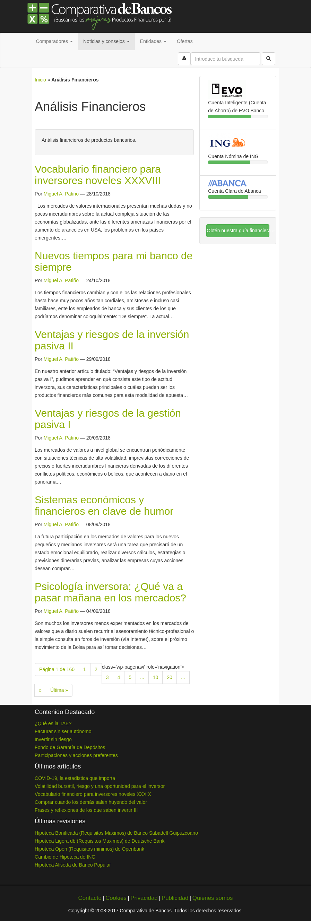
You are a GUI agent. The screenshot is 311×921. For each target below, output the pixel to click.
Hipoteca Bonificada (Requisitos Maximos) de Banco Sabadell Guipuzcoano (116, 833)
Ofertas (185, 41)
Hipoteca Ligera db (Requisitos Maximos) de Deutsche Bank (99, 841)
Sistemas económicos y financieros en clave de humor (104, 505)
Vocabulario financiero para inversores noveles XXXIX (93, 794)
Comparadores (54, 41)
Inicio (40, 79)
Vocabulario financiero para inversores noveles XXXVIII (98, 174)
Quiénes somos (212, 898)
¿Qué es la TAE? (53, 723)
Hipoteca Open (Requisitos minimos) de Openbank (89, 849)
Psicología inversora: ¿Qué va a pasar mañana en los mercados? (110, 592)
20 (169, 677)
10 (155, 677)
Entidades (153, 41)
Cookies (116, 898)
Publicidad (175, 898)
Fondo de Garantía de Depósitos (70, 747)
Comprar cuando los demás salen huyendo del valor (91, 802)
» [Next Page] (40, 690)
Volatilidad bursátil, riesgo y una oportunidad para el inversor (100, 786)
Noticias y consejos (106, 41)
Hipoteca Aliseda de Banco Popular (73, 865)
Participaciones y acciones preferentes (76, 755)
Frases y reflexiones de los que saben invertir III (86, 810)
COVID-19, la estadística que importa (75, 778)
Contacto (90, 898)
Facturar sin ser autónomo (63, 731)
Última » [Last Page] (59, 690)
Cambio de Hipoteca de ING (65, 857)
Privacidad (143, 898)
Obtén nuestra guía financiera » (238, 230)
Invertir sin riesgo (53, 739)
